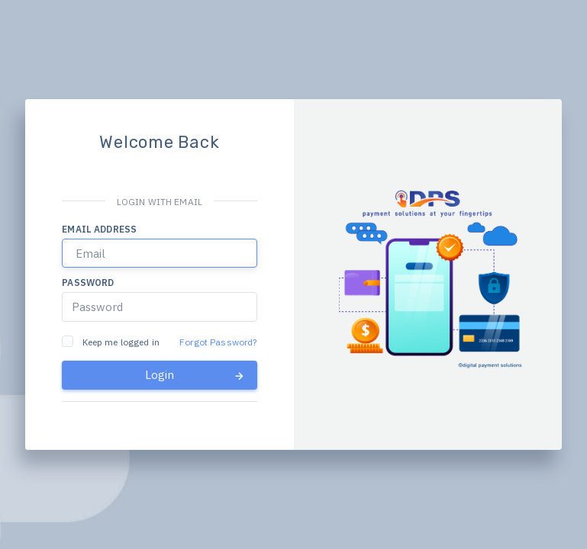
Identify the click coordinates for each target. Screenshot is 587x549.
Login (195, 375)
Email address (99, 229)
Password (88, 282)
